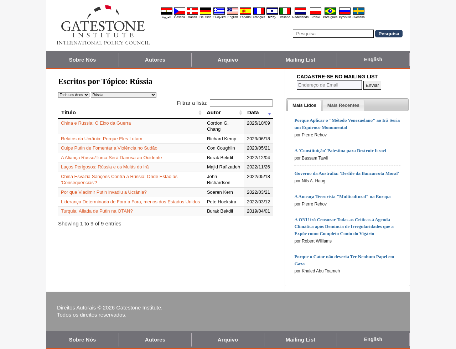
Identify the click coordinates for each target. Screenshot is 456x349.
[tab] (304, 105)
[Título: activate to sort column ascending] (130, 112)
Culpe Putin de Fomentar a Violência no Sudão (109, 148)
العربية (166, 17)
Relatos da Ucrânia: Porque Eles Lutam (101, 138)
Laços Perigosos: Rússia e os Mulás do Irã (105, 167)
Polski (315, 17)
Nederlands (300, 17)
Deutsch (205, 17)
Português (330, 17)
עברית (272, 17)
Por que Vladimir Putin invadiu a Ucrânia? (104, 192)
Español (246, 17)
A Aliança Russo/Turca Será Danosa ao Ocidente (111, 157)
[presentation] (304, 105)
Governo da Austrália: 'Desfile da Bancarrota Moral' (346, 173)
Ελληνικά (219, 17)
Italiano (285, 17)
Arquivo (228, 60)
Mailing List (301, 60)
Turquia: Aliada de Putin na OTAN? (97, 211)
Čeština (179, 17)
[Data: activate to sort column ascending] (258, 112)
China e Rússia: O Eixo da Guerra (96, 123)
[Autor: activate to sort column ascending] (223, 112)
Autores (155, 60)
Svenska (358, 17)
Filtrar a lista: (225, 103)
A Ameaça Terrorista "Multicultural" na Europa (342, 196)
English (232, 17)
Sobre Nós (82, 60)
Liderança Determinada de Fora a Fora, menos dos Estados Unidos (130, 201)
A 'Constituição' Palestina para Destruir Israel (340, 150)
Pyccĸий (345, 17)
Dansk (192, 17)
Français (259, 17)
